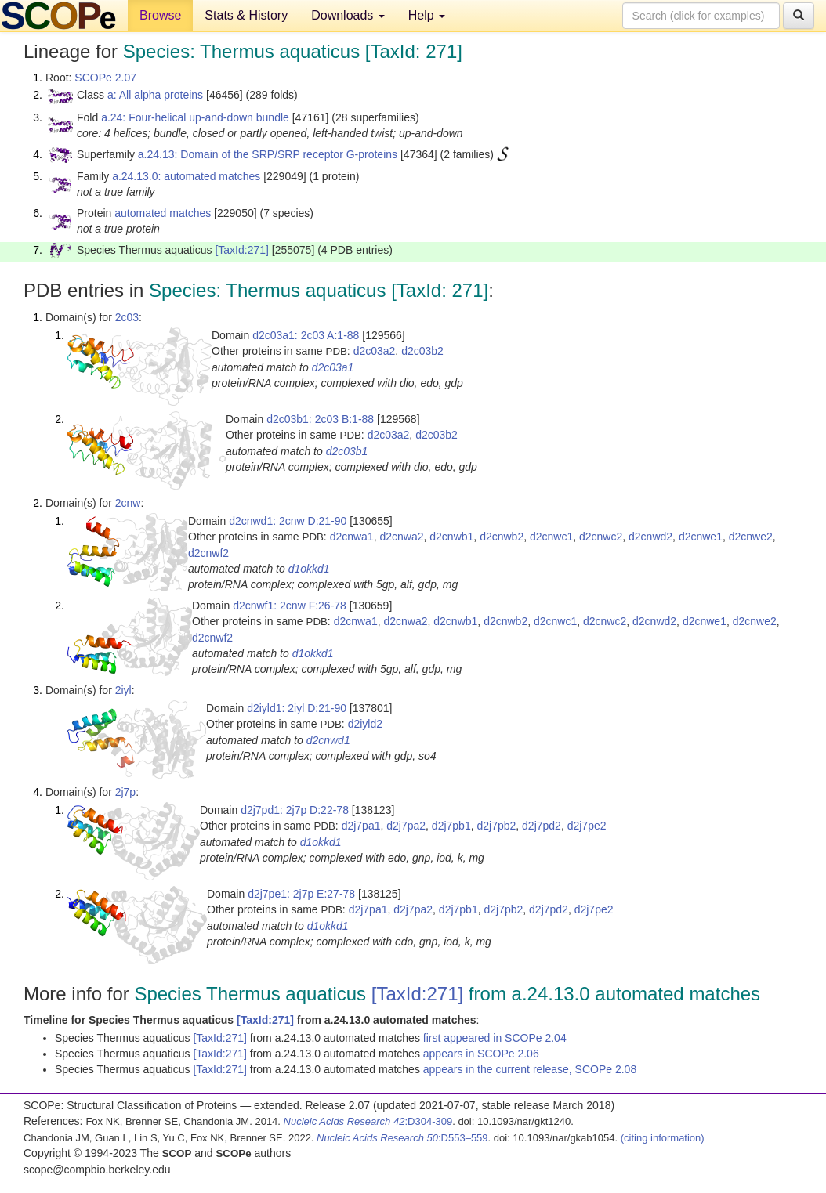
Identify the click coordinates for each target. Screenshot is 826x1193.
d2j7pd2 (541, 825)
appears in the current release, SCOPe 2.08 (529, 1069)
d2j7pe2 (587, 825)
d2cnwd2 (650, 536)
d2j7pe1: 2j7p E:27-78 (301, 894)
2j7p (125, 792)
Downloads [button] (348, 15)
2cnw (128, 503)
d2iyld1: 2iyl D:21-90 (296, 708)
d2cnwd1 (328, 740)
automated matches (162, 213)
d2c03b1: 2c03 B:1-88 (320, 419)
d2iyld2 (365, 724)
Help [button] (426, 15)
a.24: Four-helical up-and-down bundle (195, 117)
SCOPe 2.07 (105, 77)
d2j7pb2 (496, 825)
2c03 (127, 317)
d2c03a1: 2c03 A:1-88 (305, 335)
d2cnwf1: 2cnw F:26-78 (289, 605)
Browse (160, 15)
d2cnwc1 (551, 536)
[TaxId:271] (242, 250)
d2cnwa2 (401, 536)
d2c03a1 (333, 367)
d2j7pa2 (406, 825)
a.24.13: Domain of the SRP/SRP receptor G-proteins (267, 154)
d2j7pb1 (451, 825)
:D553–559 (402, 1138)
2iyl (123, 690)
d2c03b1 (347, 451)
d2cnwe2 (751, 536)
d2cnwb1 (451, 536)
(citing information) (663, 1138)
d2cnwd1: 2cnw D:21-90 (287, 521)
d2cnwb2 (501, 536)
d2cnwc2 (600, 536)
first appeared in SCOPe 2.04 (495, 1038)
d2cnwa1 (352, 536)
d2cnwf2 (208, 553)
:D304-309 (368, 1121)
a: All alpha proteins (155, 95)
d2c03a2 (374, 351)
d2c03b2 (422, 351)
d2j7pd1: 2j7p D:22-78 (295, 810)
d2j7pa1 (361, 825)
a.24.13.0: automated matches (186, 176)
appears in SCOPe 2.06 (481, 1053)
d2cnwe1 (701, 536)
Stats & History (246, 15)
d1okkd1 (309, 568)
